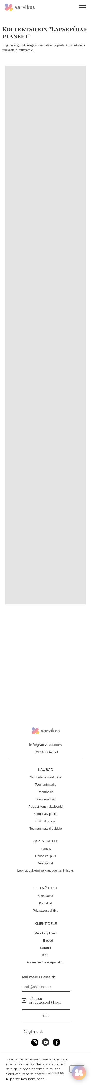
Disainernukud (45, 799)
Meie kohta (45, 896)
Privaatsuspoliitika (45, 910)
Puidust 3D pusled (45, 814)
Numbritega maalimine (45, 777)
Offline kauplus (45, 856)
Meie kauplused (45, 933)
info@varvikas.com (45, 745)
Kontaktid (45, 903)
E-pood (48, 940)
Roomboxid (46, 792)
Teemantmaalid (45, 784)
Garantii (45, 948)
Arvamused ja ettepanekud (45, 962)
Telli (45, 1016)
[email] (46, 987)
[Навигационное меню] (82, 7)
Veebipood (45, 863)
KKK (45, 955)
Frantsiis (45, 848)
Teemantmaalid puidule (45, 828)
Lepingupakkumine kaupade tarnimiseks (45, 870)
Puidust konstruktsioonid (45, 806)
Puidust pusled (45, 821)
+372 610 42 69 (45, 752)
